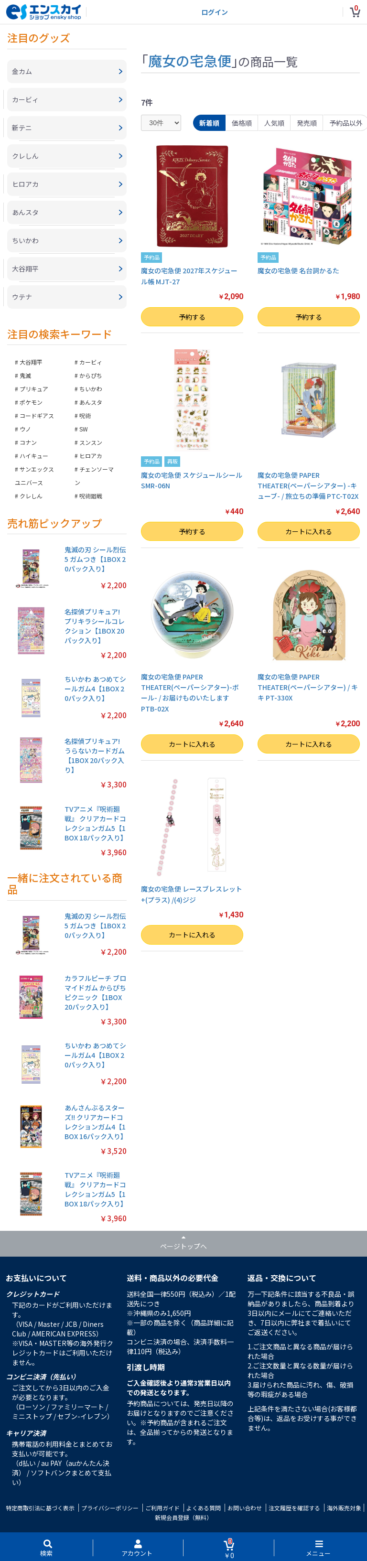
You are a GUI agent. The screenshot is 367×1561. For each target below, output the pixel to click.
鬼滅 (25, 375)
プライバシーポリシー (110, 1508)
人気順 (274, 123)
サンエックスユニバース (34, 475)
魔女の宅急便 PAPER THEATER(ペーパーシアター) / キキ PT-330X (308, 687)
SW (83, 429)
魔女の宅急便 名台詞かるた (298, 270)
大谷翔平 (31, 362)
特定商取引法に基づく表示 (40, 1508)
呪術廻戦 (90, 496)
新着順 (209, 123)
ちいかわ (90, 389)
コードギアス (37, 415)
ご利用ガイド (162, 1508)
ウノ (25, 429)
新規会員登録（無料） (183, 1517)
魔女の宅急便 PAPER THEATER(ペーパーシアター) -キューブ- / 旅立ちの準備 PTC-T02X (308, 485)
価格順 (242, 123)
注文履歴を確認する (294, 1508)
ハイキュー (34, 456)
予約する (192, 317)
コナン (28, 442)
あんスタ (90, 402)
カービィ (90, 362)
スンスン (90, 442)
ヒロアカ (90, 456)
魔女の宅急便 (189, 60)
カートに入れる (308, 531)
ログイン (214, 12)
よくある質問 (203, 1508)
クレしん (31, 496)
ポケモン (31, 402)
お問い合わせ (244, 1508)
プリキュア (34, 389)
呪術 (85, 415)
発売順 (307, 123)
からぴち (90, 375)
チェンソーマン (94, 475)
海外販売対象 (344, 1508)
